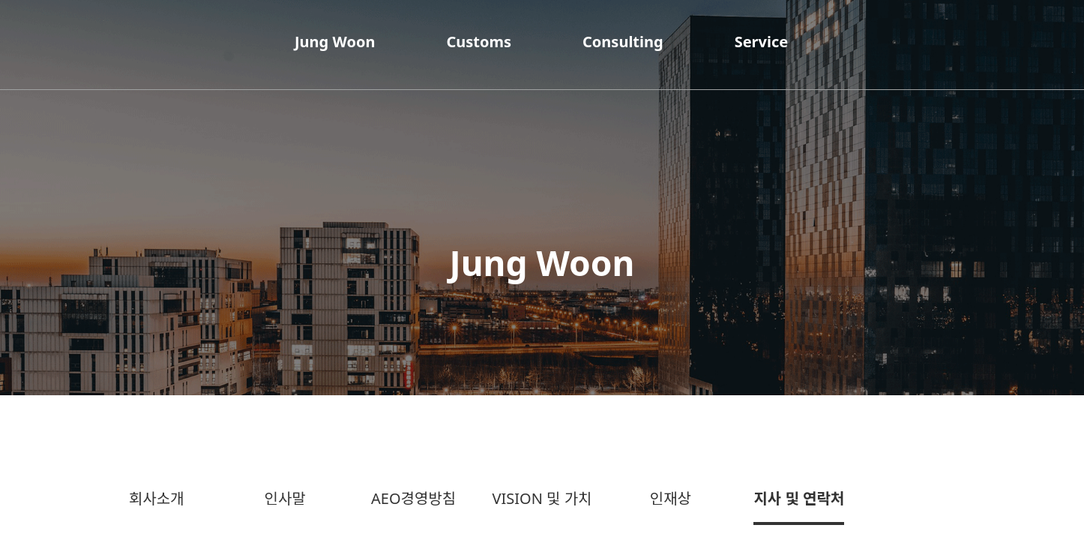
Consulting (622, 42)
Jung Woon (335, 42)
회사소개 (156, 498)
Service (762, 42)
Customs (478, 42)
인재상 (670, 498)
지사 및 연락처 (798, 498)
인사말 (285, 498)
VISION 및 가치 (541, 498)
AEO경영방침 (413, 498)
